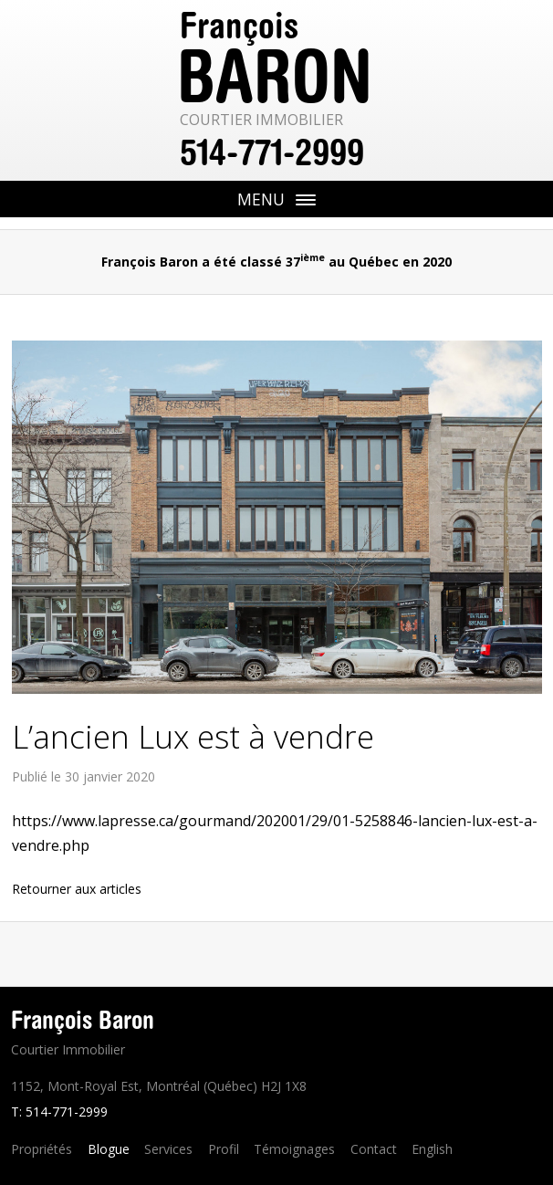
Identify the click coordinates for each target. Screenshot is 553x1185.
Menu (318, 202)
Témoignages (294, 1149)
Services (168, 1149)
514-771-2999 (272, 152)
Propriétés (41, 1149)
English (432, 1149)
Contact (373, 1149)
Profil (223, 1149)
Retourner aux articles (76, 888)
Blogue (109, 1149)
